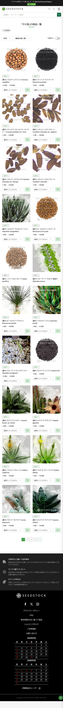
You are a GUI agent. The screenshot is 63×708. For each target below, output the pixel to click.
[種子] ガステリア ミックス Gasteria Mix (46, 371)
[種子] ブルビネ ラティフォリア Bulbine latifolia (46, 471)
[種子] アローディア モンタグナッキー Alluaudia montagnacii (15, 372)
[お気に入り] (49, 9)
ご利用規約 (31, 629)
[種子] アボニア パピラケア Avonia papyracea (14, 521)
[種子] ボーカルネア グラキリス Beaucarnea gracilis (13, 322)
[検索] (59, 15)
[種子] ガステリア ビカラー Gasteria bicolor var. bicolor (14, 422)
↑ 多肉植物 (6, 30)
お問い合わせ (31, 633)
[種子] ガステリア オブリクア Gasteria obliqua (45, 521)
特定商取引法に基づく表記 (31, 620)
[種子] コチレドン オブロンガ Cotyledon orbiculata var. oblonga (15, 180)
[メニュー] (59, 9)
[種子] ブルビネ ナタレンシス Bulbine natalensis (15, 471)
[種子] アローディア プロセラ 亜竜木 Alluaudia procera (45, 280)
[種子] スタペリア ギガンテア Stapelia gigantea (45, 422)
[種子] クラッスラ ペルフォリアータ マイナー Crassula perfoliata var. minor (15, 131)
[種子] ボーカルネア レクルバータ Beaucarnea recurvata (44, 230)
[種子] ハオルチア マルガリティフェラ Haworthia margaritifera (15, 230)
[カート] (54, 9)
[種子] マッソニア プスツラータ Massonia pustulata (43, 81)
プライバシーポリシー (31, 611)
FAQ (31, 615)
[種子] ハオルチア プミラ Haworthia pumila (45, 322)
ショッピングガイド (31, 624)
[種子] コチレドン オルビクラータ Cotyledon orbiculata (44, 180)
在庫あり (51, 38)
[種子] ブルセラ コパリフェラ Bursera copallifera (15, 81)
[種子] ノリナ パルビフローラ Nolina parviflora (14, 280)
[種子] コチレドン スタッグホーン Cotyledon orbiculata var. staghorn (45, 131)
